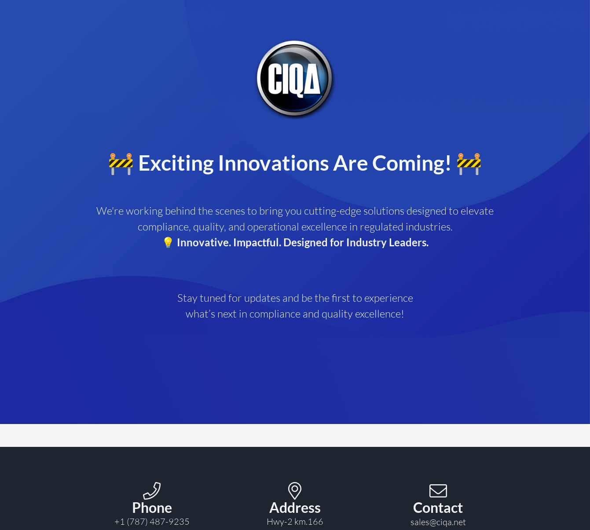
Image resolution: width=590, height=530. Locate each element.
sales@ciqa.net (438, 521)
